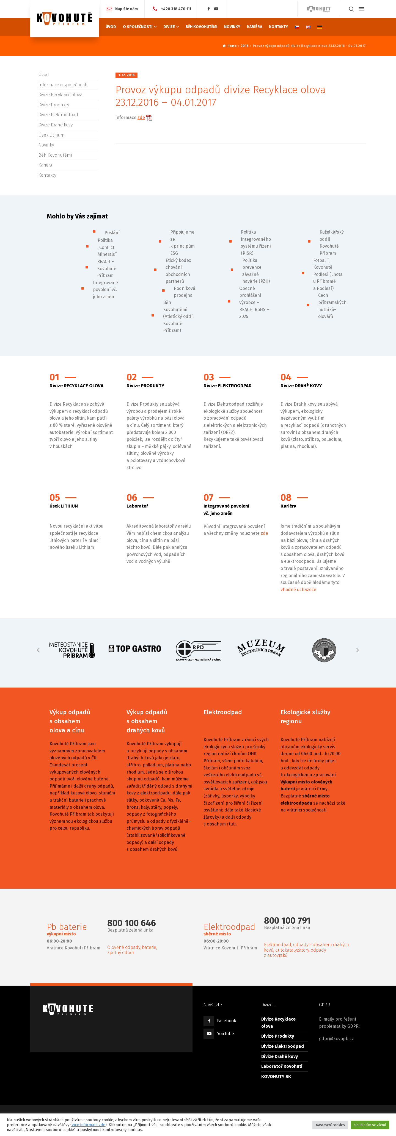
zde (264, 533)
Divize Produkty (53, 104)
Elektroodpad (223, 712)
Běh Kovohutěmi (55, 155)
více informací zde (88, 1124)
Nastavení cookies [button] (330, 1125)
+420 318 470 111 (176, 8)
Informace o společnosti (62, 84)
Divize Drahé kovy (55, 125)
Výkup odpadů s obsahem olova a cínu (70, 721)
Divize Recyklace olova (60, 94)
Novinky (46, 145)
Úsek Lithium (51, 135)
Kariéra (45, 165)
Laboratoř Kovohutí (281, 1066)
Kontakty (47, 175)
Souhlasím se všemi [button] (370, 1125)
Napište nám (126, 8)
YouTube (225, 1033)
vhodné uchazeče (298, 589)
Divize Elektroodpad (58, 114)
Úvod (43, 74)
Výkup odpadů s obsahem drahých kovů (147, 721)
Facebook (226, 1020)
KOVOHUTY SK (276, 1076)
